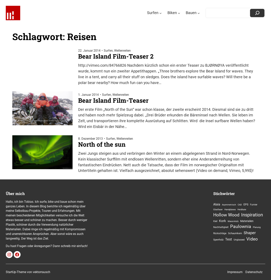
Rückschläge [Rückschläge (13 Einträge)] (219, 233)
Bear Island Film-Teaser (113, 100)
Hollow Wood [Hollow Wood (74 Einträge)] (226, 215)
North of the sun (101, 144)
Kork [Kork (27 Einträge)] (222, 221)
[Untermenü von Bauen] (198, 13)
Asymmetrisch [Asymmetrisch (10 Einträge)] (229, 204)
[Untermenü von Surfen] (160, 13)
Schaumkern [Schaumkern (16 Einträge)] (235, 233)
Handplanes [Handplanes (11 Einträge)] (230, 209)
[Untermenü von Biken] (179, 13)
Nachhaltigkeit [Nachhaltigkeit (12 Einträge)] (220, 227)
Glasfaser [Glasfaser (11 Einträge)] (218, 209)
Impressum (235, 272)
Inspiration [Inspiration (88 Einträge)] (252, 215)
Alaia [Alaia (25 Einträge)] (216, 204)
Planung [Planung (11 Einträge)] (257, 227)
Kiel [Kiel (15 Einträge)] (215, 221)
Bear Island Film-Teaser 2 (116, 56)
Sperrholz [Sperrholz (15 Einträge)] (218, 239)
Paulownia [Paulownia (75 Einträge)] (240, 226)
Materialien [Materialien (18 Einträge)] (246, 221)
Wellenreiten (122, 50)
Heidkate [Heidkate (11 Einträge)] (242, 209)
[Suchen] (257, 13)
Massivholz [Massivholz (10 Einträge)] (233, 221)
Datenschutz (254, 272)
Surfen (108, 50)
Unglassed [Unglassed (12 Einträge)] (239, 239)
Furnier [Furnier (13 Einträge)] (253, 204)
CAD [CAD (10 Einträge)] (240, 204)
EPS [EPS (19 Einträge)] (245, 204)
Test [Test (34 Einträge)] (228, 239)
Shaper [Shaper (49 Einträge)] (250, 232)
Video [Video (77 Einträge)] (252, 239)
